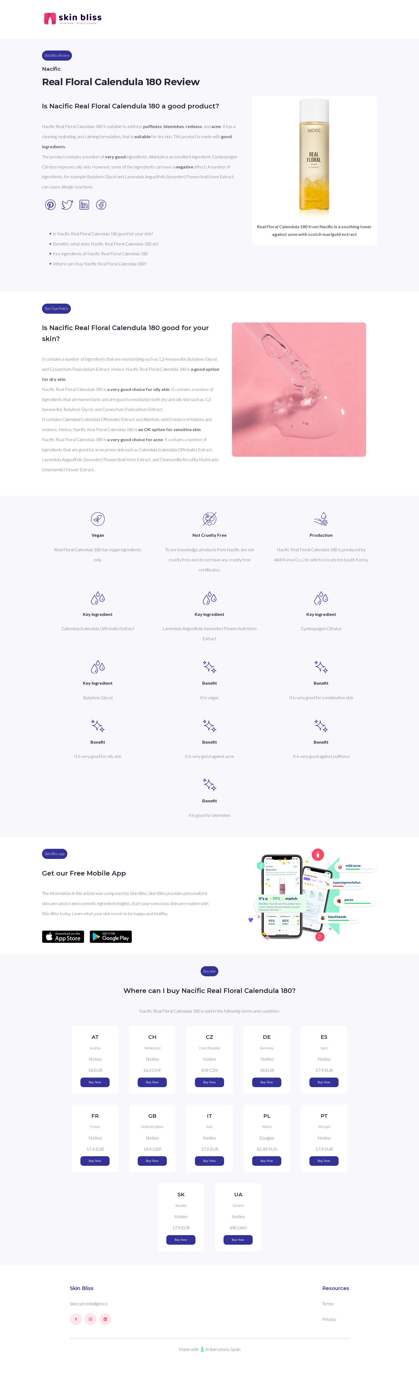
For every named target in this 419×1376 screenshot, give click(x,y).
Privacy (329, 1319)
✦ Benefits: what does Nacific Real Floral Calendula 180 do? (104, 243)
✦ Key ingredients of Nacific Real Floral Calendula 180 (98, 253)
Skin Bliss (82, 1288)
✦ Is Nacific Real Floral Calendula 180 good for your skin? (101, 233)
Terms (328, 1303)
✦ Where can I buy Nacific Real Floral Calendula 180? (97, 263)
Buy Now (95, 1082)
